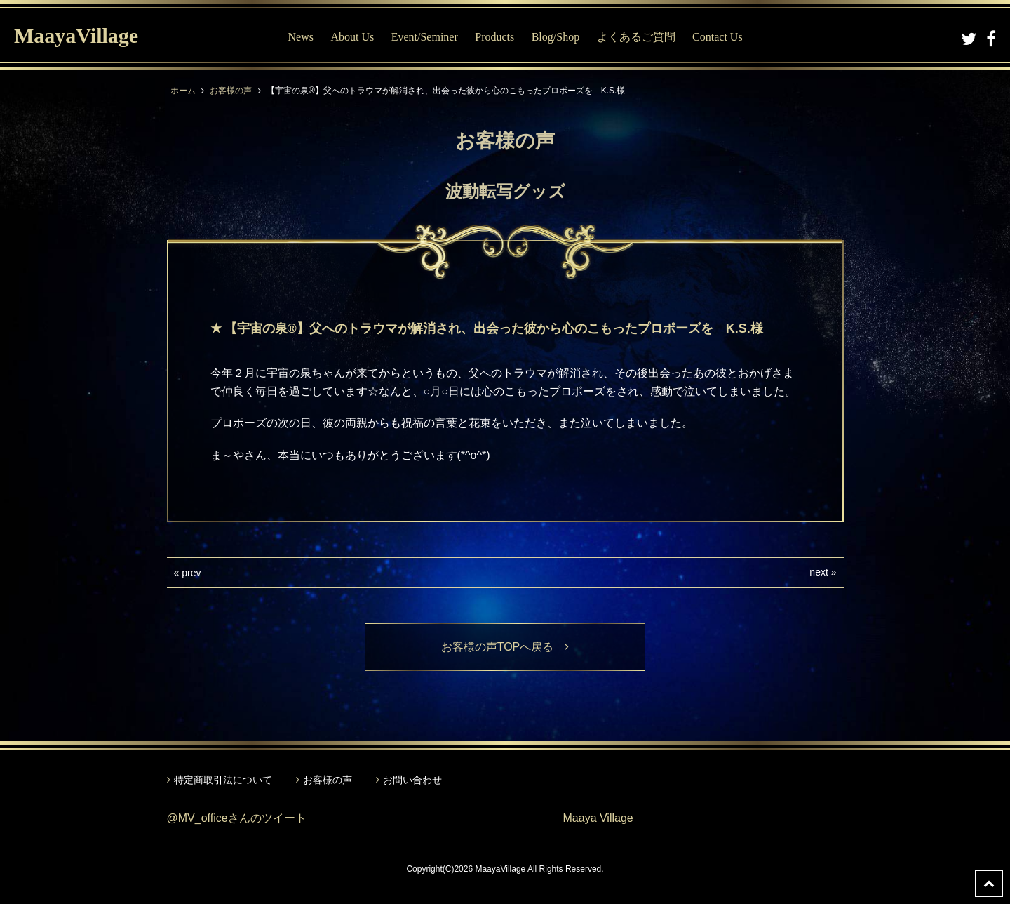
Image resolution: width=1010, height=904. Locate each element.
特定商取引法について (223, 779)
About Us (352, 37)
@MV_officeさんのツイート (237, 818)
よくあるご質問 (636, 37)
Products (494, 37)
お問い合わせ (412, 779)
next (818, 572)
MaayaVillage (76, 35)
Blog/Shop (555, 37)
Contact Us (717, 37)
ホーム (183, 90)
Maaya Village (598, 818)
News (301, 37)
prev (191, 572)
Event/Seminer (424, 37)
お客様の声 (231, 90)
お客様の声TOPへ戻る (505, 647)
